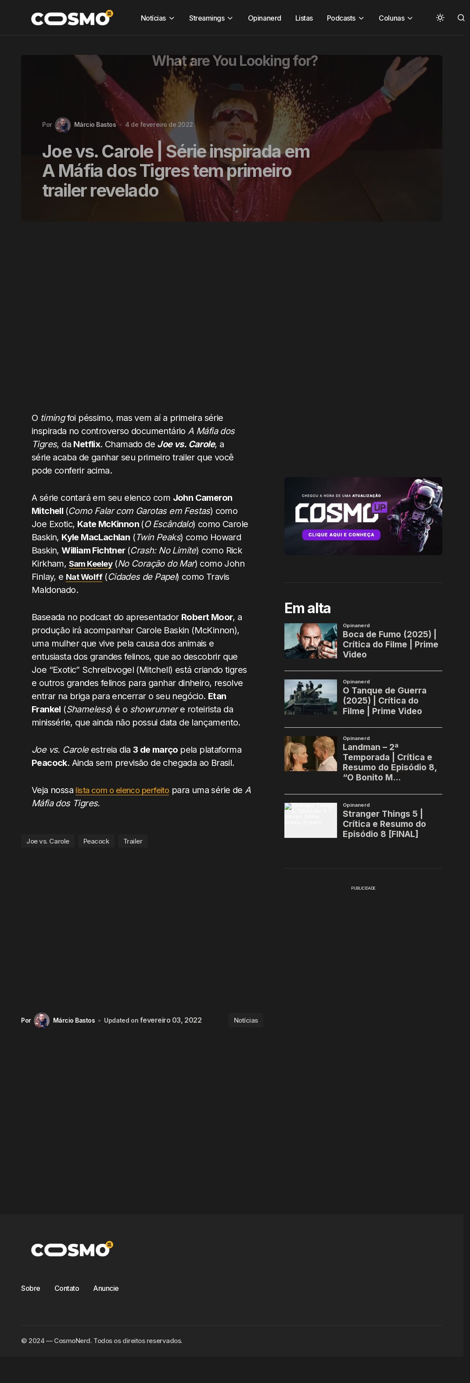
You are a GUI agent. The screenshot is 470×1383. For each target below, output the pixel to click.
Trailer (133, 841)
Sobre (30, 1288)
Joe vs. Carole (47, 841)
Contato (66, 1288)
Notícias (246, 1020)
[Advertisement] (134, 321)
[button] (440, 17)
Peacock (96, 841)
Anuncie (106, 1288)
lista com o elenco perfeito (127, 790)
